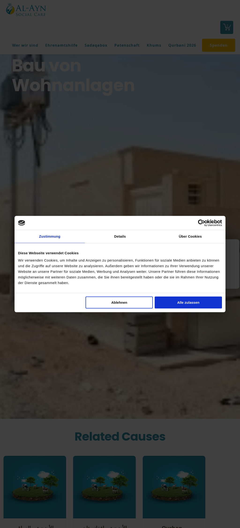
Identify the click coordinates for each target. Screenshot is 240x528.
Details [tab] (120, 236)
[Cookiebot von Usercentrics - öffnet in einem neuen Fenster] (201, 222)
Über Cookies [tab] (190, 236)
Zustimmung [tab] (49, 236)
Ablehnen (119, 302)
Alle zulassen (188, 302)
